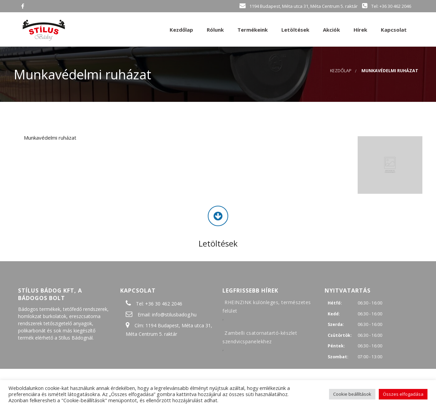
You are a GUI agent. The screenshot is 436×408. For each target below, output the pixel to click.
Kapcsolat (393, 29)
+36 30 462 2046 (163, 303)
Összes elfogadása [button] (403, 394)
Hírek (359, 29)
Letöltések (294, 29)
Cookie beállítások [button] (352, 394)
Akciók (331, 29)
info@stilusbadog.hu (174, 314)
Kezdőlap (180, 29)
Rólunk (214, 29)
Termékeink (252, 29)
